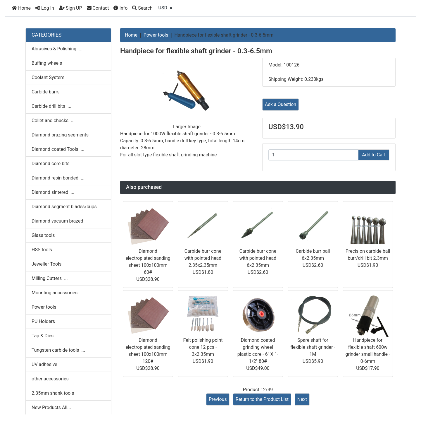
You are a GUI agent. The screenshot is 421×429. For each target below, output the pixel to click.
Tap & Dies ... (46, 336)
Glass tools (43, 235)
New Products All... (51, 407)
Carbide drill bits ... (51, 106)
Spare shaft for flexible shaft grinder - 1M (312, 347)
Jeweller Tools (46, 264)
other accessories (50, 379)
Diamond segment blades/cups (64, 206)
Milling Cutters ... (50, 278)
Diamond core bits (51, 163)
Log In (44, 8)
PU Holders (43, 321)
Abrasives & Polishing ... (57, 49)
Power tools (156, 35)
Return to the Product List (262, 399)
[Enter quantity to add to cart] (313, 154)
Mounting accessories (54, 292)
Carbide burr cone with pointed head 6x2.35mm (258, 258)
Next (302, 399)
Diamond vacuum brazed (57, 221)
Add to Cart (374, 155)
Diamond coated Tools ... (58, 149)
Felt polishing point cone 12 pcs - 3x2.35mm (203, 347)
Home (21, 8)
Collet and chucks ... (53, 120)
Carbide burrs (46, 92)
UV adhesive (44, 364)
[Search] (142, 8)
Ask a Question (280, 104)
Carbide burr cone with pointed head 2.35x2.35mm (203, 258)
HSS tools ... (45, 249)
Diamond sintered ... (53, 192)
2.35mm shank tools (53, 393)
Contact (98, 8)
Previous (218, 399)
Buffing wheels (47, 63)
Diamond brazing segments (60, 135)
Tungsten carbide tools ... (58, 350)
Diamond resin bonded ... (58, 178)
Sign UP (70, 8)
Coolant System (48, 77)
